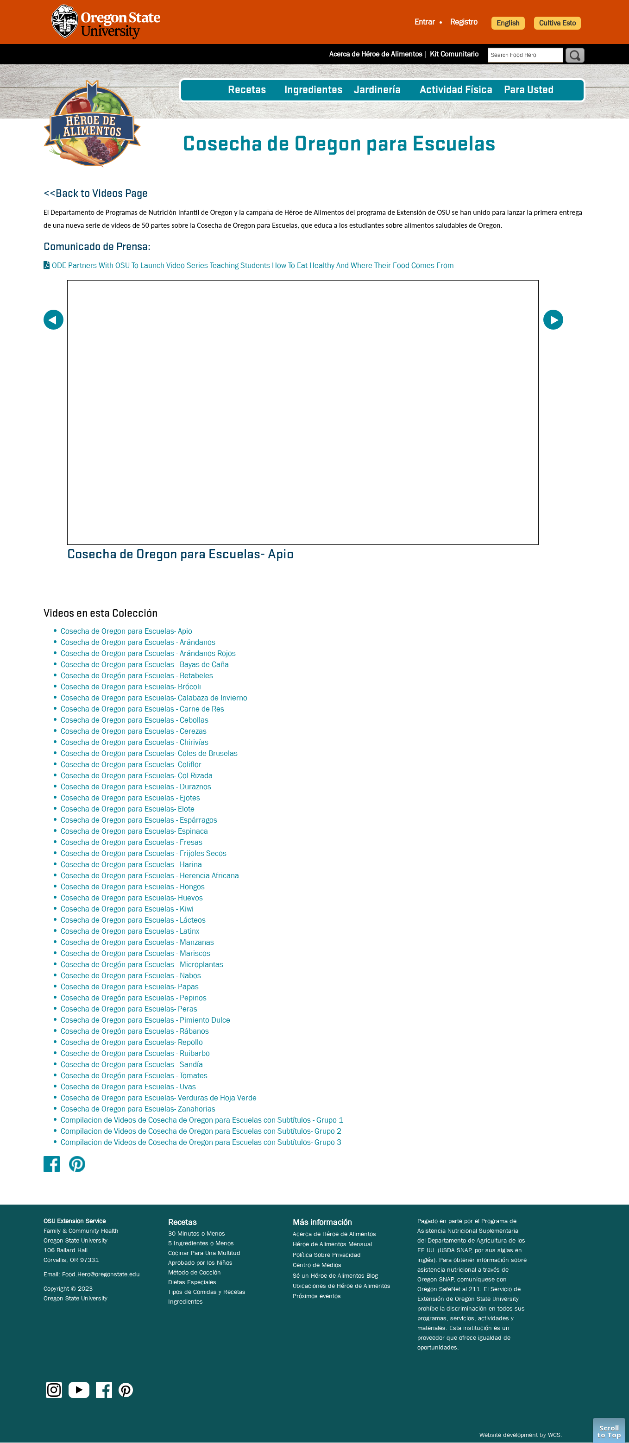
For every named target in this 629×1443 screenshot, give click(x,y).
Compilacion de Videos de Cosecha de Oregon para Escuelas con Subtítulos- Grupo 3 (201, 1142)
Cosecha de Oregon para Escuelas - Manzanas (137, 942)
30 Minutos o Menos (196, 1233)
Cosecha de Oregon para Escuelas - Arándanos (138, 642)
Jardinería (377, 90)
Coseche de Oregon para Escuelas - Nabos (131, 976)
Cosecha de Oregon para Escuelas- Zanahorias (138, 1109)
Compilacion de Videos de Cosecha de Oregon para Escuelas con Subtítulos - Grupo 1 (202, 1120)
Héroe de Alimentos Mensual (332, 1244)
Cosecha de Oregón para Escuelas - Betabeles (137, 676)
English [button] (508, 23)
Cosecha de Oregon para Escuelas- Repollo (132, 1042)
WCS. (555, 1435)
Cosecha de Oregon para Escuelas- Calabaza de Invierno (154, 698)
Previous (53, 320)
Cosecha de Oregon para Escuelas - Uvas (128, 1087)
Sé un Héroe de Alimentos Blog (335, 1275)
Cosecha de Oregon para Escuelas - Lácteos (133, 920)
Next (553, 320)
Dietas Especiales (192, 1282)
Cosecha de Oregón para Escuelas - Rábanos (135, 1031)
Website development (508, 1435)
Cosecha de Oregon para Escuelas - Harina (131, 864)
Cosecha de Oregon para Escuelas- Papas (130, 987)
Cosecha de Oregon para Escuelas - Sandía (132, 1064)
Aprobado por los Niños (200, 1262)
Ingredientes (313, 90)
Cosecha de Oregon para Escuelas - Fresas (131, 842)
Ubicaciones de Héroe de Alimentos (341, 1285)
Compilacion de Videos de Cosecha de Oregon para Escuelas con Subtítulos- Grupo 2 (201, 1131)
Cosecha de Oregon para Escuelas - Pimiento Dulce (145, 1020)
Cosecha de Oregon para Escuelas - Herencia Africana (150, 876)
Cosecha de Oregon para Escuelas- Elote (128, 809)
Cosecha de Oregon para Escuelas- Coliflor (131, 764)
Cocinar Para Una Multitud (204, 1253)
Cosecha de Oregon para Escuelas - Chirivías (134, 742)
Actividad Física (456, 90)
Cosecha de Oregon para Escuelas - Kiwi (127, 909)
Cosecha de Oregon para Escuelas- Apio (126, 631)
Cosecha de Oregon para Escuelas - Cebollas (134, 720)
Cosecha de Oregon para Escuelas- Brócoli (131, 687)
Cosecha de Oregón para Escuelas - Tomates (134, 1076)
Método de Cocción (194, 1272)
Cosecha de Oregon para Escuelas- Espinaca (134, 831)
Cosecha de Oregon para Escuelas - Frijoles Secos (143, 853)
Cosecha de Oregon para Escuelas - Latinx (130, 931)
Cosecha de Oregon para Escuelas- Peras (129, 1009)
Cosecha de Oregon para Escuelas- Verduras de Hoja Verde (159, 1098)
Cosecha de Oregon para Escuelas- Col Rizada (137, 776)
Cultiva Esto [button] (557, 23)
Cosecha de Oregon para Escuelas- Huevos (132, 898)
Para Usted (529, 90)
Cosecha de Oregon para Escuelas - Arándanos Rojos (148, 653)
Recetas (247, 90)
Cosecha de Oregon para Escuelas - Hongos (133, 887)
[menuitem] (205, 90)
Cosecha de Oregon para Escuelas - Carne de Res (142, 709)
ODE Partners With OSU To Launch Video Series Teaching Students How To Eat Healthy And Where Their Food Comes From (253, 265)
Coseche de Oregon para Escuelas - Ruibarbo (135, 1053)
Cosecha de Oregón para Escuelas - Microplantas (142, 964)
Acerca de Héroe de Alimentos (375, 54)
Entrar (425, 22)
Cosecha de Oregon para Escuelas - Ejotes (130, 798)
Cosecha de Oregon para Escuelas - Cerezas (134, 731)
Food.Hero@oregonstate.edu (101, 1274)
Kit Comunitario (454, 54)
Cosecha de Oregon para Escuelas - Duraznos (136, 787)
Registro (464, 22)
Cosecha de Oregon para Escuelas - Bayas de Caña (145, 664)
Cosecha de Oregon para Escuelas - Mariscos (135, 953)
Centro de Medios (317, 1265)
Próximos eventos (317, 1296)
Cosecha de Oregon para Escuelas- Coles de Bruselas (149, 753)
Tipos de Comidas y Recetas (206, 1291)
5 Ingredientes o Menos (201, 1243)
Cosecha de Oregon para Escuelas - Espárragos (139, 820)
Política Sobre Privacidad (327, 1254)
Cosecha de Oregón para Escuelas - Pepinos (134, 998)
